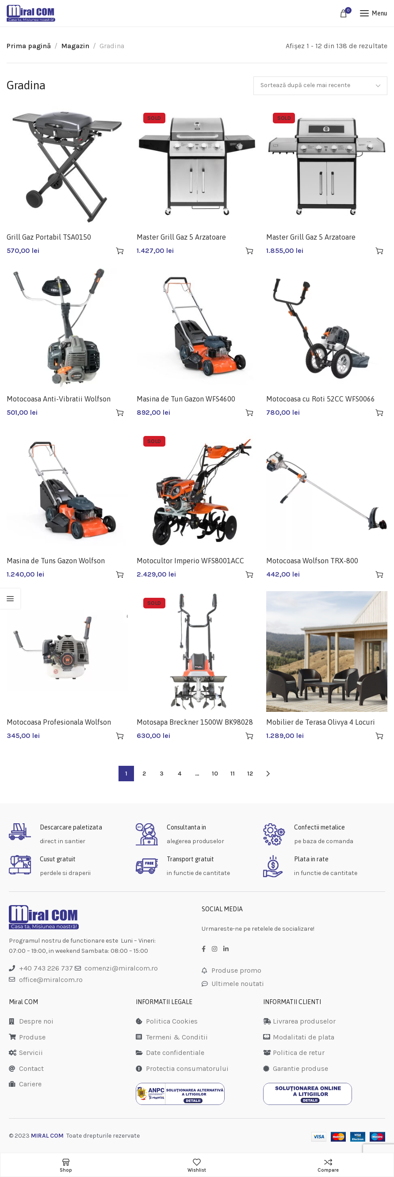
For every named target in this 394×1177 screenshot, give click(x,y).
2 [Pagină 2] (144, 773)
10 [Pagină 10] (215, 773)
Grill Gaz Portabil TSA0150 (49, 237)
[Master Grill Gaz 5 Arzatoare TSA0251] (197, 166)
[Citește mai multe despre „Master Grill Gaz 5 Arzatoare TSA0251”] (249, 251)
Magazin (75, 46)
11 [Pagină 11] (232, 773)
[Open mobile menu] (374, 13)
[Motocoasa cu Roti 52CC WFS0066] (326, 328)
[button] (120, 251)
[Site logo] (31, 13)
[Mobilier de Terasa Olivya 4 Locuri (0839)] (326, 651)
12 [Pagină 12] (250, 773)
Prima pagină (29, 46)
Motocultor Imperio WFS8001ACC (190, 561)
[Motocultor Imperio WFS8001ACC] (197, 489)
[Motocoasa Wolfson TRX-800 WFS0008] (326, 489)
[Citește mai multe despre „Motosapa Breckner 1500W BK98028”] (249, 736)
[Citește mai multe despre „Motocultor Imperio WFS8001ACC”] (249, 574)
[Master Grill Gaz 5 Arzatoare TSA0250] (326, 166)
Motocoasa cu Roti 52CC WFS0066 (320, 399)
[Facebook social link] (204, 949)
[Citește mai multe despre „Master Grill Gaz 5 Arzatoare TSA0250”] (379, 251)
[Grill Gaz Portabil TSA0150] (67, 166)
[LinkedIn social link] (226, 949)
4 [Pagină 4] (179, 773)
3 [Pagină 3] (162, 773)
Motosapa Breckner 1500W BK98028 (195, 722)
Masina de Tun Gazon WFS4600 (186, 399)
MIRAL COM (47, 1135)
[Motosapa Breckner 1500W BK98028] (197, 651)
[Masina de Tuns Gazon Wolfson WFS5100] (67, 489)
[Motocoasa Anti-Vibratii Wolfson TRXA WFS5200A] (67, 328)
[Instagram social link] (214, 949)
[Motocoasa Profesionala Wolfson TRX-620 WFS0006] (67, 651)
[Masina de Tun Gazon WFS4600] (197, 328)
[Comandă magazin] (320, 85)
